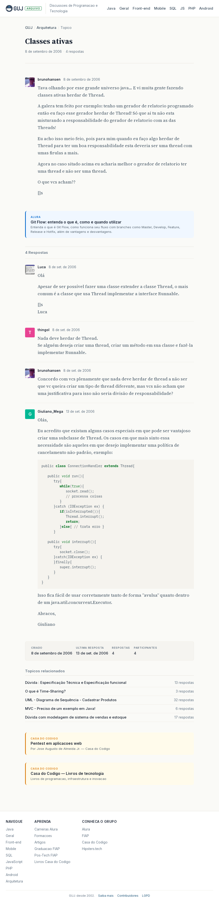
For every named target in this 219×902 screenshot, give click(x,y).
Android (206, 8)
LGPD (146, 895)
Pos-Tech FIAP (46, 855)
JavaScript (14, 862)
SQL (173, 8)
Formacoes (43, 836)
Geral (124, 8)
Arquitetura (46, 28)
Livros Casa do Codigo (52, 862)
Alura (86, 829)
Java (111, 8)
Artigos (40, 842)
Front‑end (141, 8)
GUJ (29, 28)
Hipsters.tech (92, 849)
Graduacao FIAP (47, 849)
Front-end (13, 842)
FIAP (85, 836)
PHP (191, 8)
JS (182, 8)
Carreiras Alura (46, 829)
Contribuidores (127, 895)
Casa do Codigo (95, 842)
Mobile (160, 8)
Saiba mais (106, 895)
